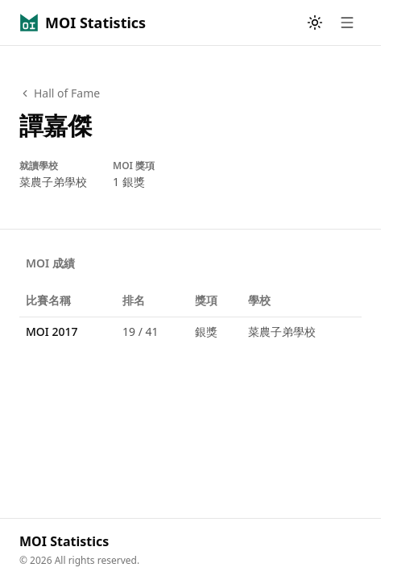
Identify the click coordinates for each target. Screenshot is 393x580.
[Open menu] (347, 22)
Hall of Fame (59, 93)
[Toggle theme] (314, 22)
